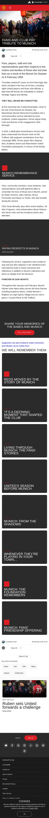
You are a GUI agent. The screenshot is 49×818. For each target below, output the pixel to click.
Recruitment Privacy (8, 784)
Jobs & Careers (7, 774)
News (6, 666)
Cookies (5, 788)
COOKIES (24, 801)
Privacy (4, 779)
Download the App (8, 760)
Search (6, 673)
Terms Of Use (6, 793)
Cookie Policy (33, 808)
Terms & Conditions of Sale (11, 798)
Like (15, 666)
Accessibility (6, 765)
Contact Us (6, 769)
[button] (10, 8)
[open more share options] (20, 56)
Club (24, 666)
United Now (19, 673)
